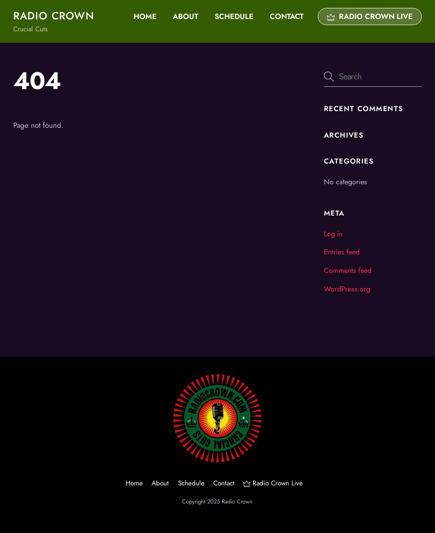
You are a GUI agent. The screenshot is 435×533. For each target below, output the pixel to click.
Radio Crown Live (370, 16)
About (185, 16)
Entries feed (342, 252)
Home (145, 16)
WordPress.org (347, 289)
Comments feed (348, 270)
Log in (333, 234)
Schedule (234, 16)
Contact (287, 16)
